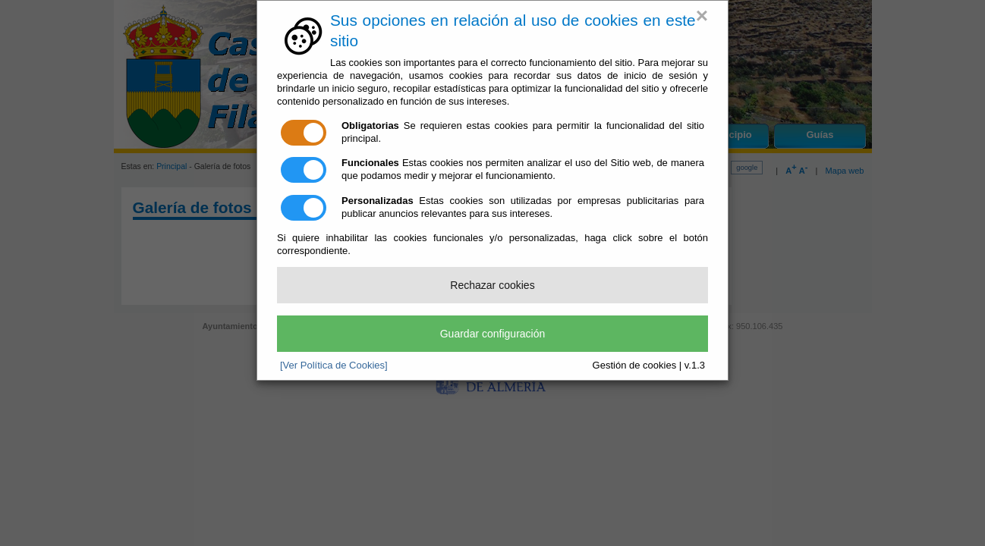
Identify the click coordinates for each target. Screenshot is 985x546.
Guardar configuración (493, 334)
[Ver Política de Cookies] (334, 365)
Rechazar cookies (492, 285)
